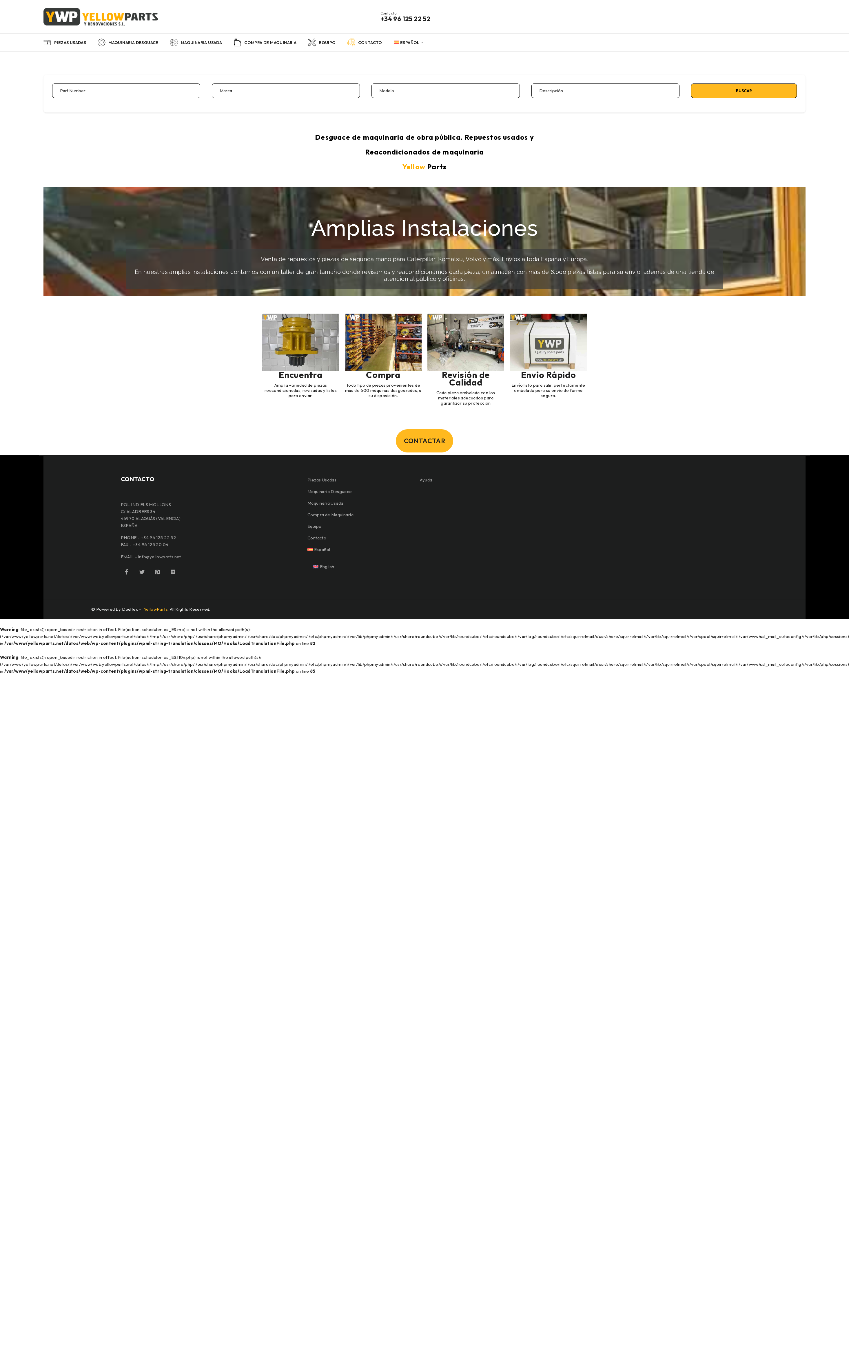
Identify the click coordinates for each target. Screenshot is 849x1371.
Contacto (316, 538)
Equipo (314, 526)
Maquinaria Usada (325, 503)
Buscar (744, 90)
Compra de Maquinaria (330, 514)
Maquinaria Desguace (329, 491)
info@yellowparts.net (159, 556)
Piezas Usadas (321, 480)
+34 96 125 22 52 (405, 18)
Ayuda (426, 480)
